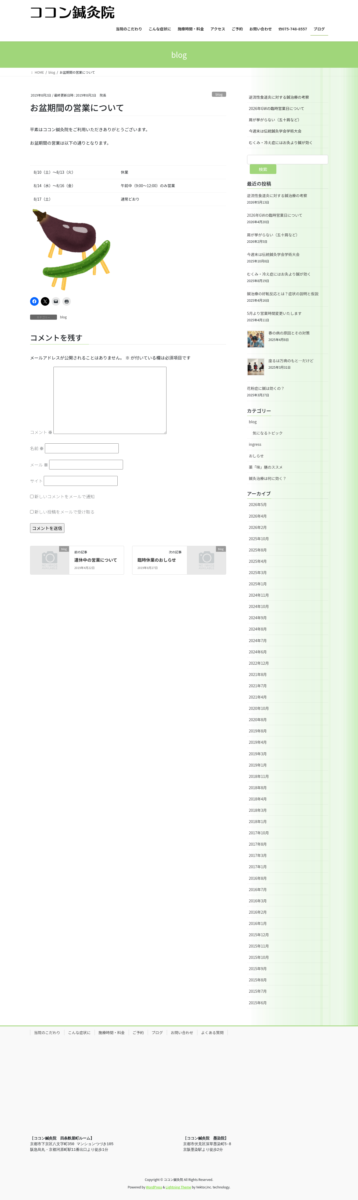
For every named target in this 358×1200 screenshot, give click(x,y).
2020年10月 (259, 708)
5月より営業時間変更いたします (274, 313)
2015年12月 (259, 934)
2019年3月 (258, 753)
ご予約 (138, 1032)
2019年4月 (258, 742)
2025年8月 (258, 550)
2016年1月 (258, 923)
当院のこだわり (47, 1032)
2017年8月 (258, 844)
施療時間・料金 (112, 1032)
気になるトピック (268, 433)
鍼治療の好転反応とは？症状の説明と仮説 (283, 293)
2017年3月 (258, 855)
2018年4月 (258, 799)
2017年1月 (258, 866)
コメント (41, 432)
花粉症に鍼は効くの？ (266, 388)
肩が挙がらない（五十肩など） (275, 119)
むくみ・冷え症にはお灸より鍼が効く (281, 142)
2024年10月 (259, 606)
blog (219, 94)
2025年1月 (258, 583)
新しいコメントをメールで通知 (64, 496)
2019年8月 (258, 730)
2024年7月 (258, 640)
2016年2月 (258, 912)
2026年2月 (258, 527)
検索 (263, 169)
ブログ (157, 1032)
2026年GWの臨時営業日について (277, 108)
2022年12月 (259, 663)
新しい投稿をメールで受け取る (64, 511)
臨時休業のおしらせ (157, 560)
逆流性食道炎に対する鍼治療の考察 (279, 97)
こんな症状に (79, 1032)
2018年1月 (258, 821)
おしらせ (256, 455)
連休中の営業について (95, 560)
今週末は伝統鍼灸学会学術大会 (275, 131)
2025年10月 (259, 538)
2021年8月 (258, 674)
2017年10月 (259, 832)
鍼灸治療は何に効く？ (268, 478)
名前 (37, 448)
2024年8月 (258, 629)
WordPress (154, 1187)
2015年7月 (258, 991)
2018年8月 (258, 787)
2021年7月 (258, 685)
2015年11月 (259, 946)
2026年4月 (258, 516)
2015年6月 (258, 1002)
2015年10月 (259, 957)
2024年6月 (258, 651)
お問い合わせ (182, 1032)
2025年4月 (258, 561)
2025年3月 (258, 572)
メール (39, 464)
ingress (255, 444)
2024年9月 (258, 617)
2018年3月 (258, 810)
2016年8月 (258, 878)
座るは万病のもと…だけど (291, 360)
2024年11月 (259, 595)
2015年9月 (258, 968)
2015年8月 (258, 979)
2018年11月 (259, 776)
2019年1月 (258, 765)
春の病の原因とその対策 (289, 333)
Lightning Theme (178, 1187)
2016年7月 (258, 889)
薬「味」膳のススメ (266, 467)
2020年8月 (258, 719)
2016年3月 (258, 900)
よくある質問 (212, 1032)
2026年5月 (258, 504)
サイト (36, 481)
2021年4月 (258, 697)
